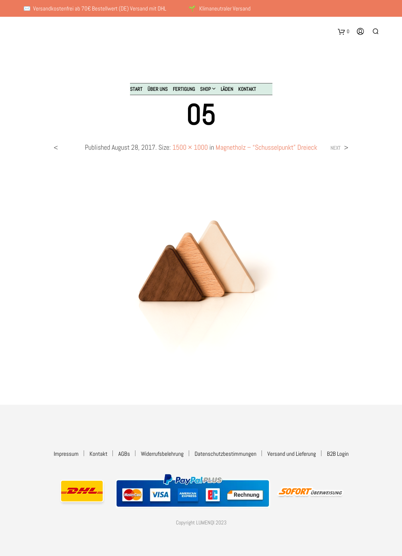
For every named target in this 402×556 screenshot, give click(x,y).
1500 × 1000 (190, 147)
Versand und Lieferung (291, 453)
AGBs (124, 453)
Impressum (66, 453)
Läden (227, 89)
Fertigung (184, 89)
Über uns (157, 89)
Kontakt (247, 89)
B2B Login (338, 453)
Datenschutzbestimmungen (225, 453)
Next (335, 148)
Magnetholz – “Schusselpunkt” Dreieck (266, 147)
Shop (205, 89)
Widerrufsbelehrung (162, 453)
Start (136, 89)
